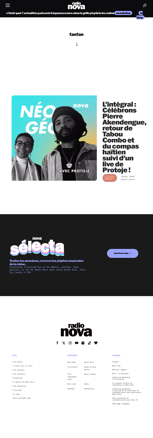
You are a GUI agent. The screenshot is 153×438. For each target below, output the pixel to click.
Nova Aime (71, 362)
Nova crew (116, 366)
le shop (16, 394)
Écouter (109, 178)
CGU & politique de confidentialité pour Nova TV (125, 399)
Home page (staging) (121, 404)
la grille (85, 13)
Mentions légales (119, 370)
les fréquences (19, 386)
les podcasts (18, 370)
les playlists (19, 374)
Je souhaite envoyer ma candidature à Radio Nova (123, 384)
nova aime (73, 13)
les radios (108, 13)
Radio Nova (88, 362)
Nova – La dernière (120, 374)
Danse (86, 384)
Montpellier (89, 389)
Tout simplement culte (72, 376)
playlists (95, 13)
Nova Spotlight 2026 (22, 398)
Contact (115, 362)
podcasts (44, 13)
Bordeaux (71, 389)
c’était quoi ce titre (22, 366)
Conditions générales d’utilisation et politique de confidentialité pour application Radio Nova (126, 391)
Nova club (71, 384)
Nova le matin (90, 374)
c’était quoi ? (14, 13)
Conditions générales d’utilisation (121, 378)
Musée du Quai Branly (90, 368)
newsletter (123, 13)
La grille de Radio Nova (23, 382)
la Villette (72, 367)
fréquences (58, 13)
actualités (30, 13)
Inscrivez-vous (121, 253)
